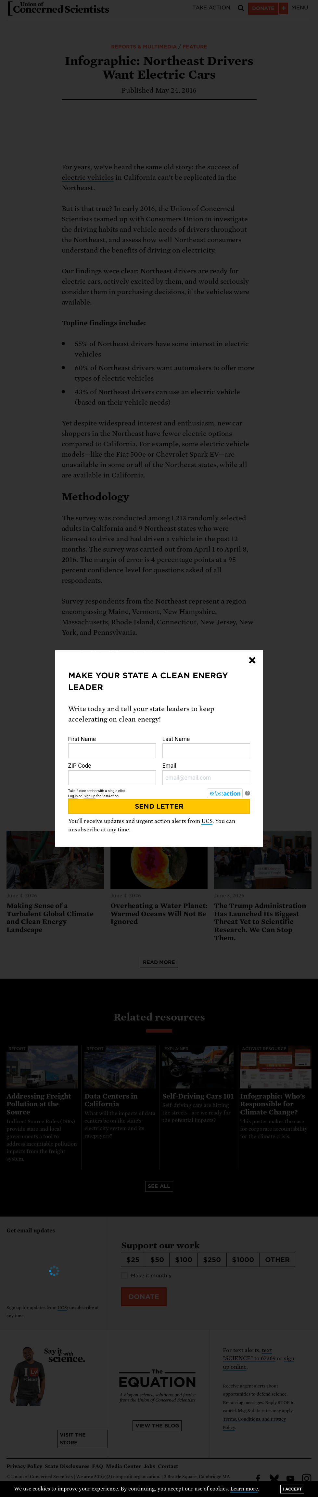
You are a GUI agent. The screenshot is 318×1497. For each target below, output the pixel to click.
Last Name (206, 747)
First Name (112, 747)
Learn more (244, 1489)
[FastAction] (225, 793)
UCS (206, 821)
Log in (73, 796)
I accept (292, 1489)
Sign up (89, 796)
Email (206, 773)
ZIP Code (112, 773)
